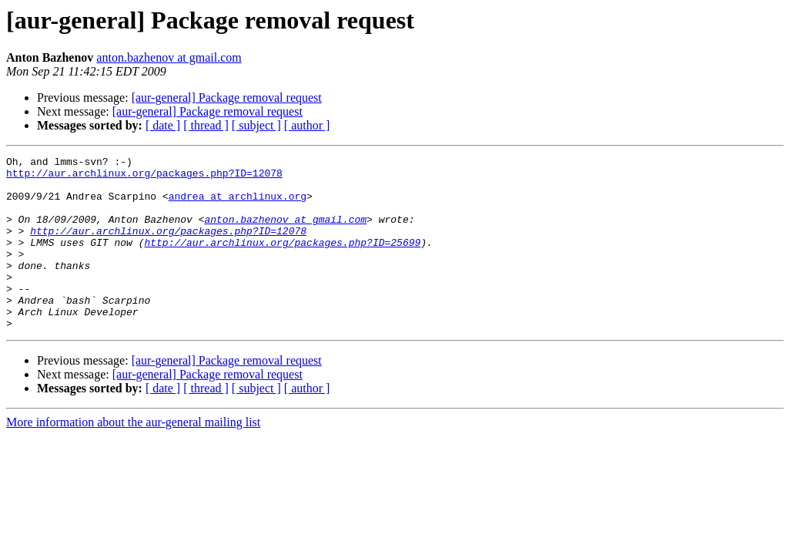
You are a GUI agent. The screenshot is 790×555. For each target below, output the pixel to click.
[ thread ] (206, 125)
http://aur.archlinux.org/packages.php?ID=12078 (144, 177)
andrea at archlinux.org (237, 205)
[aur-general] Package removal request (227, 97)
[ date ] (163, 125)
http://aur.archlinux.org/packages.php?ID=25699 (282, 260)
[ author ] (307, 125)
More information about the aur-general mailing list (133, 456)
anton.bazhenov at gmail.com (168, 57)
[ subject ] (256, 125)
